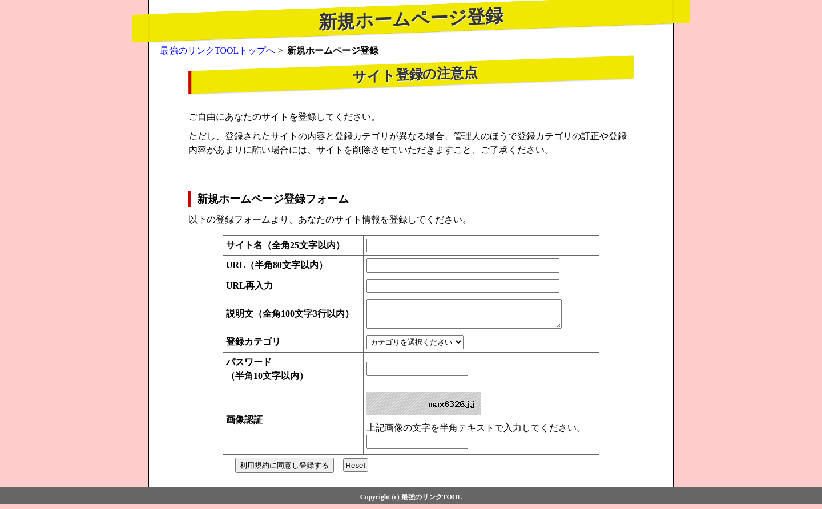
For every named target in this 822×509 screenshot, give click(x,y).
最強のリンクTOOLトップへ (217, 50)
